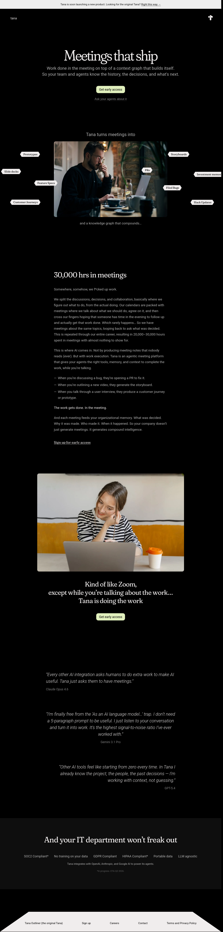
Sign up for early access (72, 442)
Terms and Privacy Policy (181, 923)
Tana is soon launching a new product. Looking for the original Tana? (110, 4)
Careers (114, 923)
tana (14, 18)
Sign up (86, 923)
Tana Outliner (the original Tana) (44, 923)
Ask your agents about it (111, 99)
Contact (142, 923)
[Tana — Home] (210, 18)
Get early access (110, 89)
